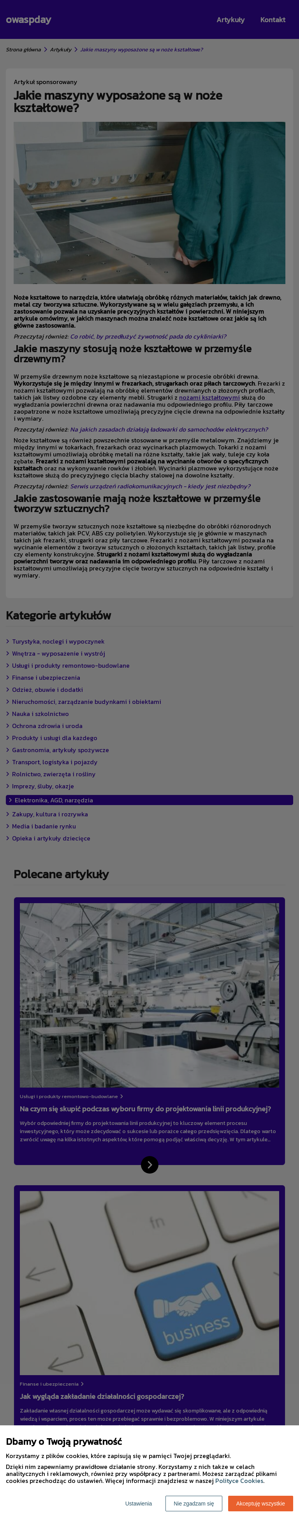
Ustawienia (138, 1503)
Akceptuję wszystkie (260, 1503)
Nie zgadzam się (194, 1503)
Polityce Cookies (239, 1480)
